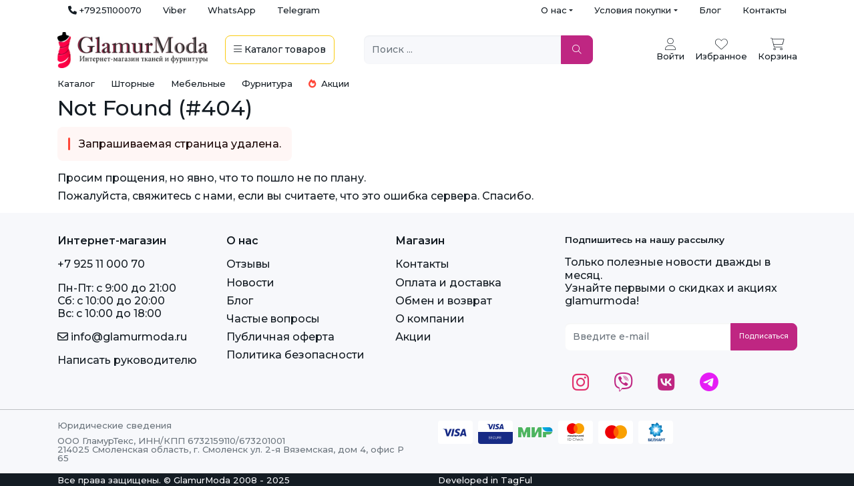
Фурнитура (267, 83)
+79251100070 (105, 10)
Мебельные (198, 83)
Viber (174, 10)
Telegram (298, 10)
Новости (250, 282)
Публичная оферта (280, 336)
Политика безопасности (295, 354)
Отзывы (248, 264)
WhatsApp (232, 10)
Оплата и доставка (448, 282)
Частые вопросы (273, 318)
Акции (328, 83)
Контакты (764, 10)
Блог (710, 10)
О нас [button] (554, 10)
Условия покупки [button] (632, 10)
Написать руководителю (127, 360)
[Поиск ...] (463, 49)
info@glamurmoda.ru (122, 336)
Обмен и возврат (443, 300)
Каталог (76, 83)
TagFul (516, 480)
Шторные (133, 83)
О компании (430, 318)
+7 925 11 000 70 (101, 264)
